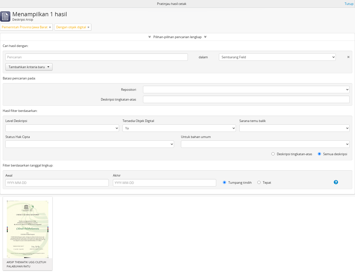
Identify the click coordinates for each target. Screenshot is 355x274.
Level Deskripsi (16, 121)
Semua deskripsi (332, 154)
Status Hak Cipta (17, 137)
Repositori (128, 89)
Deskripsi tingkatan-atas (118, 99)
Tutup (349, 3)
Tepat (264, 182)
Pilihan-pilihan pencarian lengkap (177, 37)
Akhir (117, 175)
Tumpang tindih (237, 182)
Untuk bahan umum (196, 137)
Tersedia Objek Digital (138, 121)
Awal (8, 175)
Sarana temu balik (252, 121)
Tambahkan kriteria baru (29, 67)
